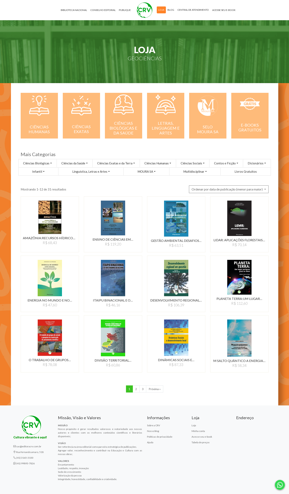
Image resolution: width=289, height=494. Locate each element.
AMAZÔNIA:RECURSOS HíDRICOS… (50, 238)
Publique (125, 10)
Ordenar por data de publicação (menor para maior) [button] (227, 189)
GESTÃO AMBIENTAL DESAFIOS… (176, 240)
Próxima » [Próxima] (155, 389)
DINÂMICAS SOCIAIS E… (176, 360)
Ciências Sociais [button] (191, 163)
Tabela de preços (201, 442)
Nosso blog (153, 431)
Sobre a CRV (153, 425)
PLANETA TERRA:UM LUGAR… (239, 298)
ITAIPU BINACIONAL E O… (113, 300)
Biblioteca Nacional (74, 10)
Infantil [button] (37, 171)
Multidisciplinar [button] (193, 171)
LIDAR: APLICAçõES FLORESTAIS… (239, 240)
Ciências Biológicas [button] (36, 163)
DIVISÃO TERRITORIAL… (113, 360)
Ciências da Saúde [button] (73, 163)
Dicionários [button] (255, 163)
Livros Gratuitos (246, 171)
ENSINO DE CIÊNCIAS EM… (113, 239)
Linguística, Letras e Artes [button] (89, 171)
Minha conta (198, 431)
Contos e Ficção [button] (225, 163)
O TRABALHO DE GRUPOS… (50, 360)
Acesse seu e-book (224, 10)
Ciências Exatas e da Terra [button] (114, 163)
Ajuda (150, 442)
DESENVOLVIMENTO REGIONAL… (176, 300)
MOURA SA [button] (145, 171)
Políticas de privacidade (159, 436)
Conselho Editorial (103, 10)
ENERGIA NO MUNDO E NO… (50, 300)
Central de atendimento (193, 9)
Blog (170, 9)
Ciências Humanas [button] (156, 163)
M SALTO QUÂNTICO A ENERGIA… (239, 361)
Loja (161, 9)
